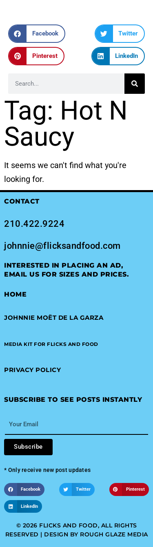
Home (15, 294)
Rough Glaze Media (114, 534)
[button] (36, 33)
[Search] (134, 83)
